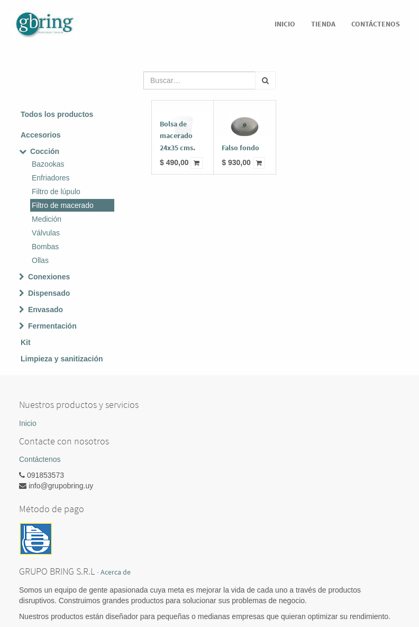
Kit (26, 342)
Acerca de (116, 572)
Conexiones (49, 276)
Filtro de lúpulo (56, 191)
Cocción (44, 151)
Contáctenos (40, 459)
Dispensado (49, 293)
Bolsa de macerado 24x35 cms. (177, 135)
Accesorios (40, 135)
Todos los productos (57, 114)
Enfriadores (51, 178)
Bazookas (48, 164)
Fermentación (52, 326)
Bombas (45, 246)
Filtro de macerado (63, 205)
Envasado (45, 309)
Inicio (28, 423)
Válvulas (46, 233)
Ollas (40, 260)
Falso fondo (240, 147)
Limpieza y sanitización (62, 359)
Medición (46, 219)
